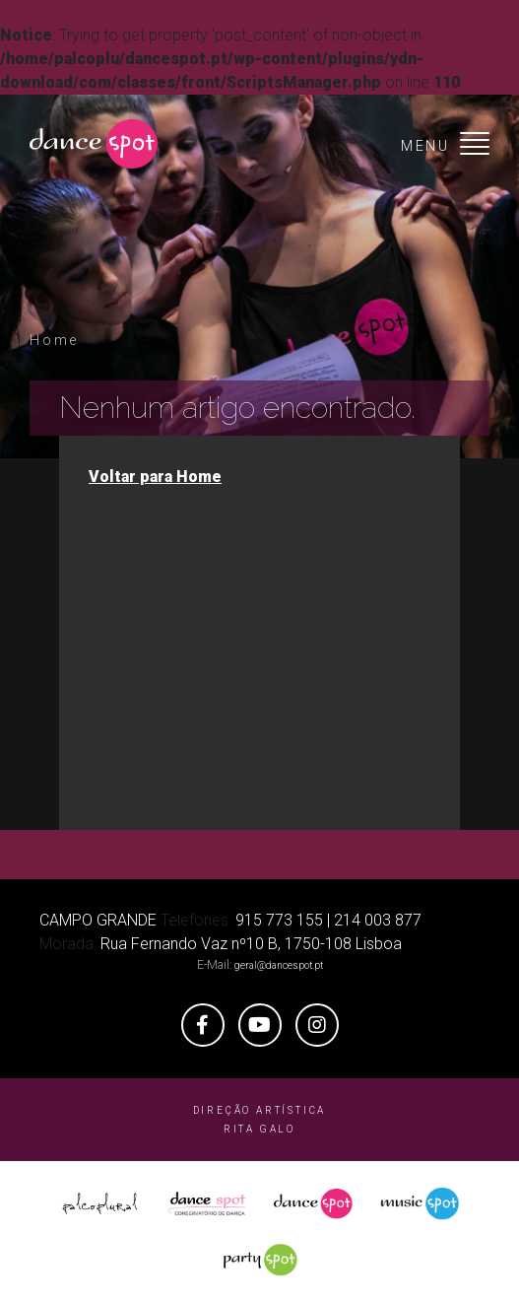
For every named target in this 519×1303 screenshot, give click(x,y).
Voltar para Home (155, 476)
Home (54, 340)
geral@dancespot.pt (278, 965)
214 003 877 (378, 920)
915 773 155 (279, 920)
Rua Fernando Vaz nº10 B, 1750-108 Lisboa (251, 943)
